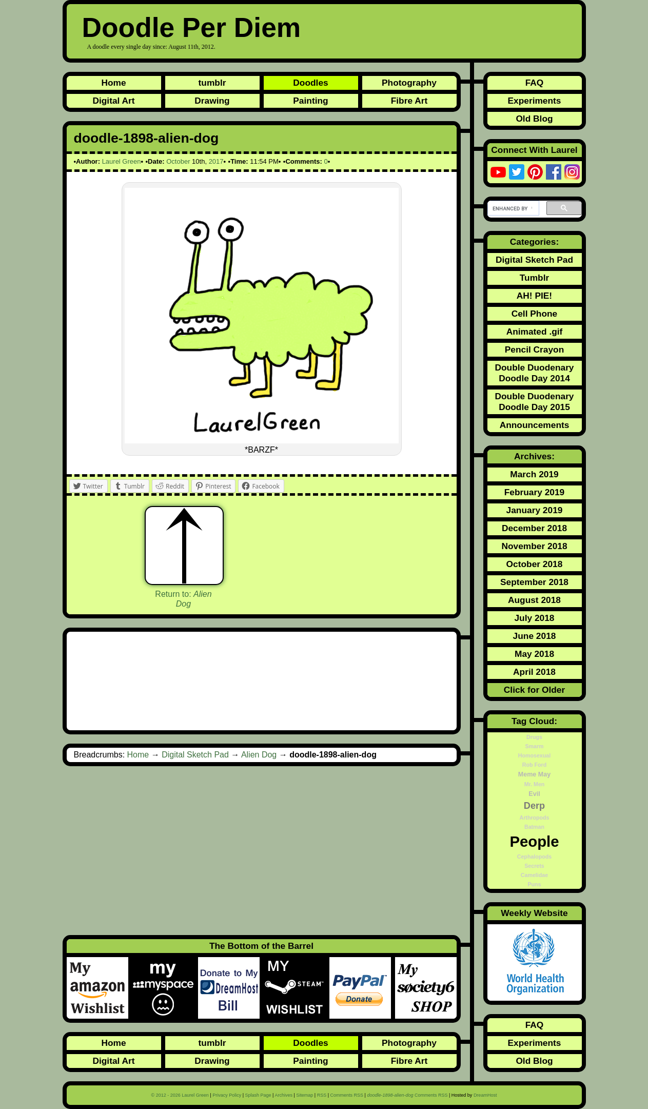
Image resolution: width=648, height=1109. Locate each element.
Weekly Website (534, 913)
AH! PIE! (534, 295)
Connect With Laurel (534, 150)
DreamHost (485, 1095)
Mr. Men (534, 784)
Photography (409, 82)
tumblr (212, 82)
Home (113, 82)
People (534, 841)
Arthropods (534, 817)
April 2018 (534, 672)
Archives (283, 1095)
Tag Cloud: (534, 721)
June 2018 (534, 636)
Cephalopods (534, 856)
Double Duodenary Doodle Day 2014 (534, 372)
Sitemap (304, 1095)
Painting (310, 100)
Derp (534, 806)
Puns (534, 884)
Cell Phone (535, 313)
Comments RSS (347, 1095)
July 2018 (534, 618)
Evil (534, 793)
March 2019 (534, 474)
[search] (512, 208)
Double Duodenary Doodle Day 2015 (534, 401)
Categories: (534, 242)
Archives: (534, 456)
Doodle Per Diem (191, 27)
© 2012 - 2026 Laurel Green (180, 1095)
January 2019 (534, 510)
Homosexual (534, 755)
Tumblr (534, 278)
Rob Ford (534, 765)
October (178, 161)
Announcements (535, 425)
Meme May (534, 774)
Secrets (534, 866)
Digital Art (113, 100)
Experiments (534, 100)
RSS (322, 1095)
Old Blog (534, 118)
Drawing (211, 100)
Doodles (310, 82)
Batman (534, 827)
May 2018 (534, 654)
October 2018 (534, 564)
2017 (216, 161)
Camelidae (534, 875)
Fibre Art (409, 100)
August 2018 (534, 600)
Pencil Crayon (534, 349)
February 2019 (534, 492)
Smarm (534, 746)
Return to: (183, 599)
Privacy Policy (226, 1095)
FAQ (534, 82)
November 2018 (534, 546)
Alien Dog (259, 754)
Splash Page (258, 1095)
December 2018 (534, 528)
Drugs (534, 737)
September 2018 (534, 582)
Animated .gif (534, 331)
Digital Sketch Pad (195, 754)
